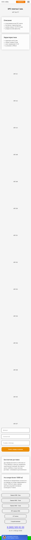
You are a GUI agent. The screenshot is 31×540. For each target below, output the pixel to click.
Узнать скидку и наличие (15, 449)
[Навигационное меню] (28, 2)
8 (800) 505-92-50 (15, 527)
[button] (15, 63)
